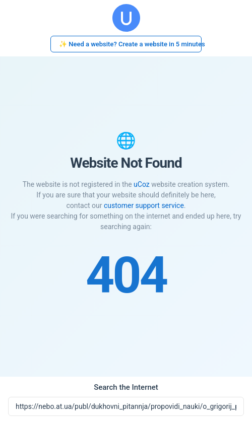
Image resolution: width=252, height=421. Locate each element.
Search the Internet (126, 387)
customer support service (144, 205)
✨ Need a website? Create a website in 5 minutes (130, 44)
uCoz (142, 184)
